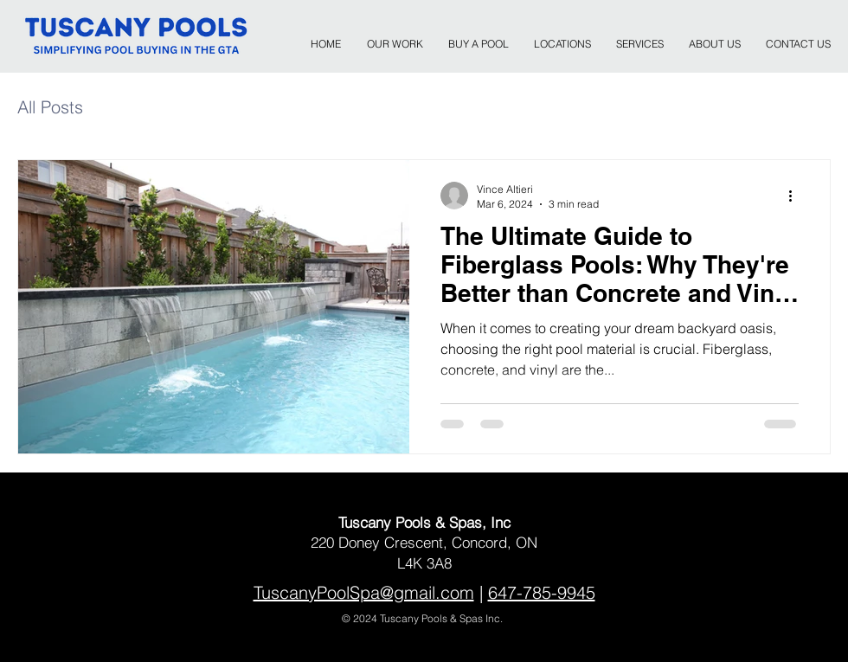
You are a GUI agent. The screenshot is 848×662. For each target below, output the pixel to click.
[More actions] (796, 195)
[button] (562, 36)
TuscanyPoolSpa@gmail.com (364, 592)
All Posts (50, 107)
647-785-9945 (541, 592)
